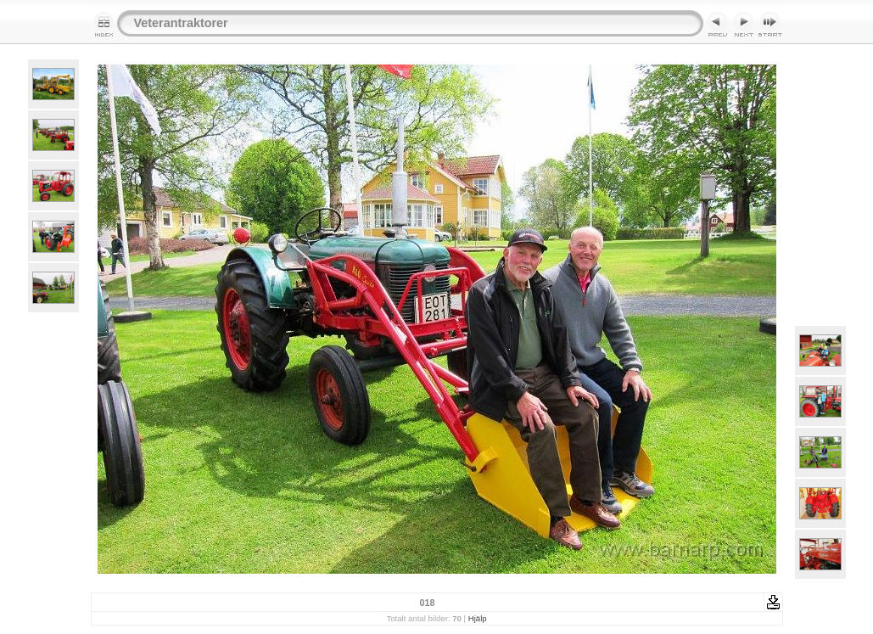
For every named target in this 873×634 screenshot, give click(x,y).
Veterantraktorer (181, 23)
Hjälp (477, 618)
